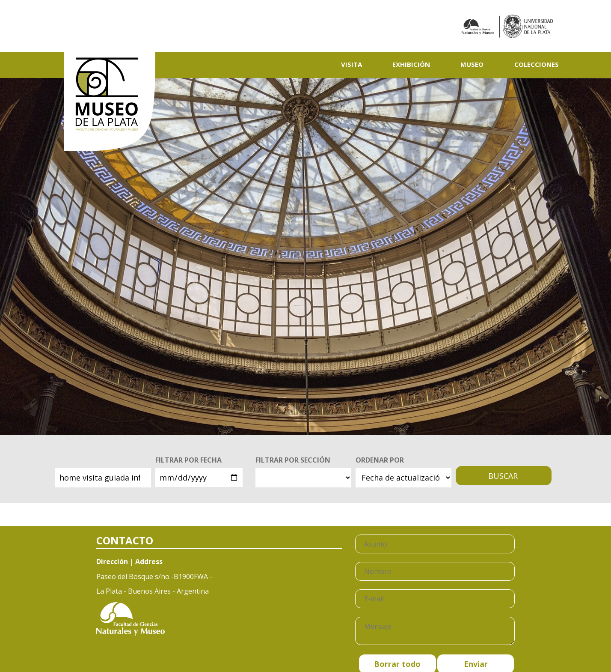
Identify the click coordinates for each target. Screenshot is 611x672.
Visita (351, 64)
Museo (471, 64)
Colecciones (536, 64)
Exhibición (411, 64)
